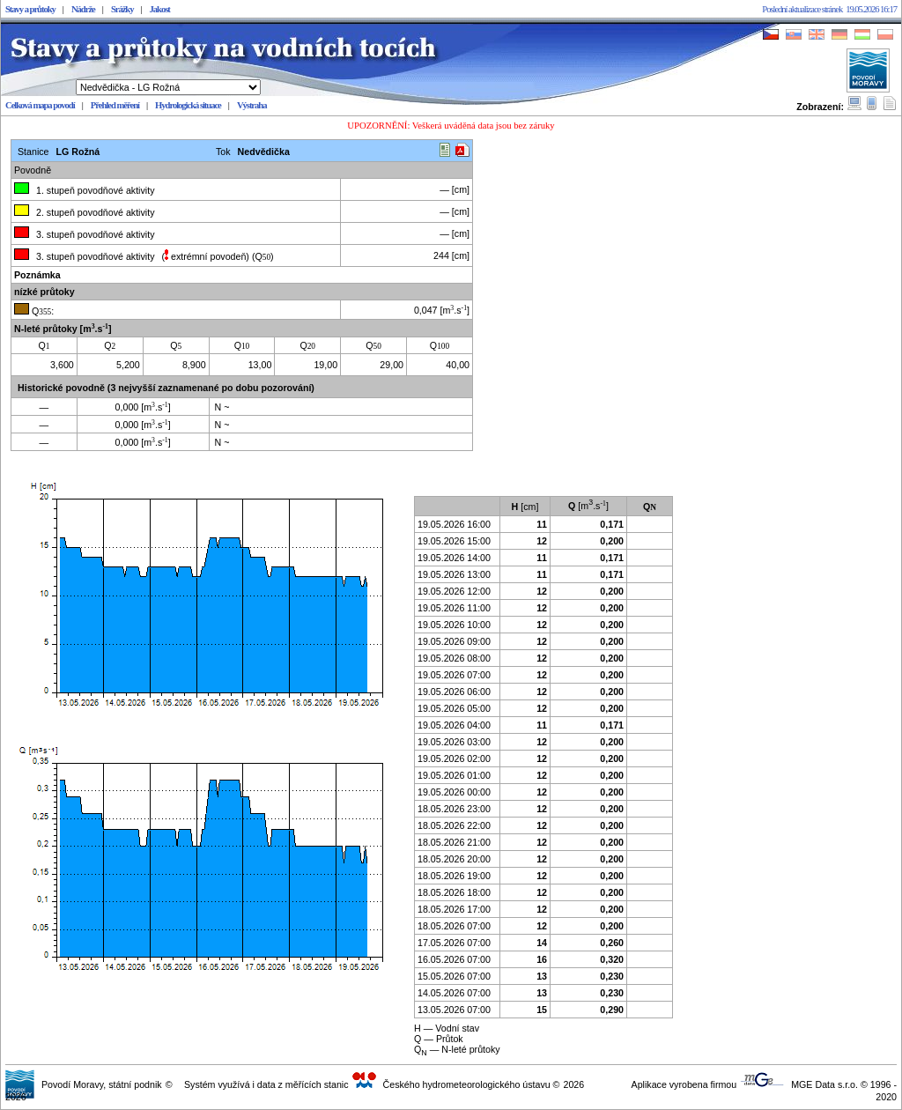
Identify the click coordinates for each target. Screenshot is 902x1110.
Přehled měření (115, 105)
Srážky (122, 9)
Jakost (160, 9)
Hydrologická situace (188, 105)
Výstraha (252, 105)
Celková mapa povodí (40, 105)
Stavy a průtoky (30, 9)
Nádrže (83, 9)
